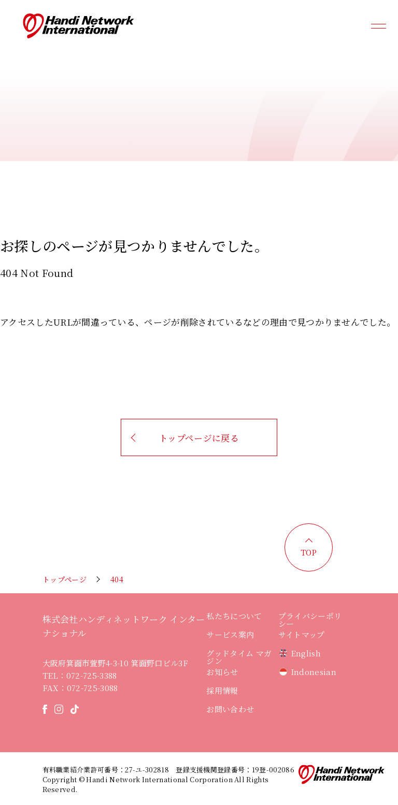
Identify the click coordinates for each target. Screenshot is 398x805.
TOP (309, 552)
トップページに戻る (199, 437)
